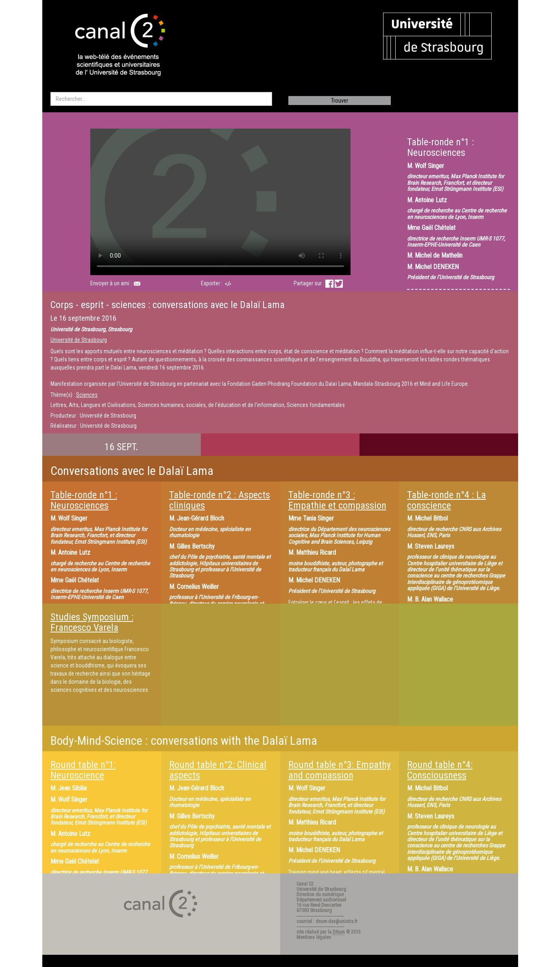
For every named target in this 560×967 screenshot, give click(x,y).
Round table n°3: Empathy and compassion (339, 770)
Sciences (87, 395)
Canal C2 (305, 884)
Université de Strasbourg (78, 340)
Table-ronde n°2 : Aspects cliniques (219, 500)
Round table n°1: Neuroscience (83, 770)
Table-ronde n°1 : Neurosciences (83, 500)
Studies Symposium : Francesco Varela (91, 622)
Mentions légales (313, 937)
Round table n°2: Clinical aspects (217, 770)
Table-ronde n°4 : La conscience (446, 500)
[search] (161, 99)
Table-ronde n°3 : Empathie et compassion (337, 500)
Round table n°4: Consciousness (440, 770)
